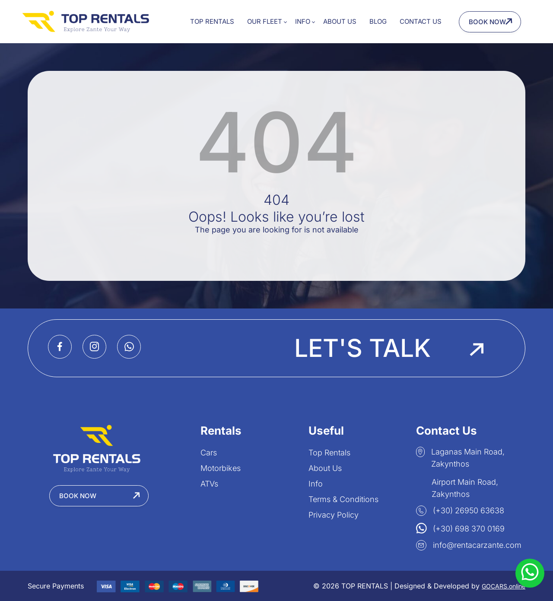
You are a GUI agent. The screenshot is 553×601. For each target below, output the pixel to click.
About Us (339, 21)
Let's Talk (388, 348)
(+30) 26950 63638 (460, 511)
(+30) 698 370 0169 (460, 528)
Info (302, 21)
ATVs (209, 483)
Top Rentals (212, 21)
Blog (378, 21)
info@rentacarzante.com (468, 545)
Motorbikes (220, 468)
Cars (208, 452)
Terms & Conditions (343, 499)
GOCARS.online (503, 586)
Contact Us (421, 21)
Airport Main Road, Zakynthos (457, 486)
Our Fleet (264, 21)
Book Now (487, 22)
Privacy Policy (333, 514)
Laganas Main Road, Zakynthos (460, 457)
